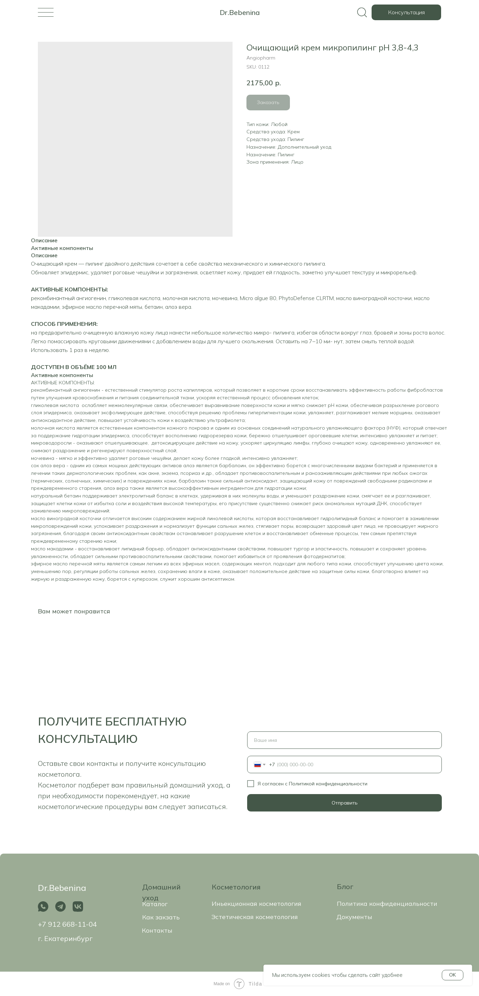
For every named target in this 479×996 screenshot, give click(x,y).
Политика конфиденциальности (387, 904)
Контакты (157, 930)
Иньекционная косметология (256, 904)
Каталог (155, 904)
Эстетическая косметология (254, 917)
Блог (345, 886)
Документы (354, 917)
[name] (344, 740)
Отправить (345, 803)
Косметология (236, 887)
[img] (46, 12)
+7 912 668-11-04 (67, 924)
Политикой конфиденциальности (328, 784)
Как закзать (161, 917)
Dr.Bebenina (240, 12)
